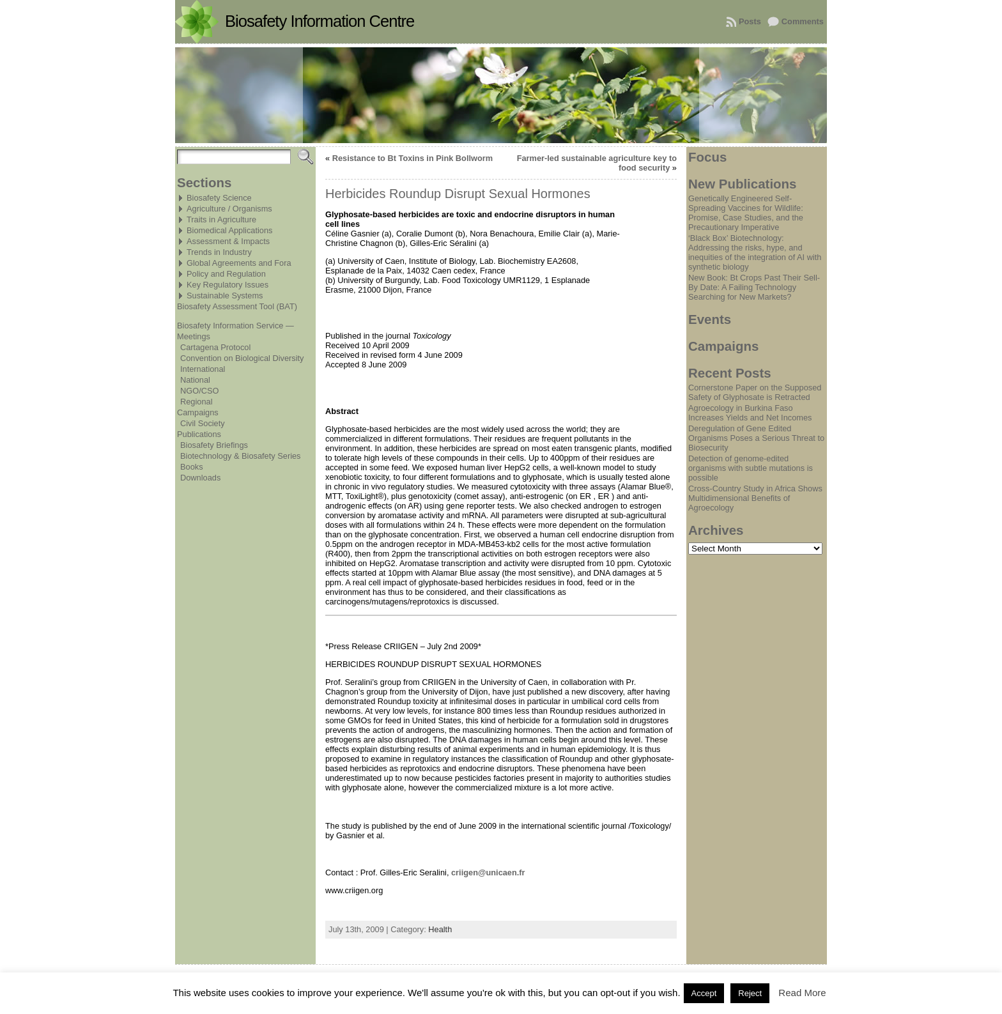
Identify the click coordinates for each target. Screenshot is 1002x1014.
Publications (199, 434)
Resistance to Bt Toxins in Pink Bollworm (412, 158)
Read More (802, 992)
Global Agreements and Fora (239, 263)
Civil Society (202, 423)
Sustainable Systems (225, 295)
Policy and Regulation (226, 274)
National (195, 380)
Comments (803, 21)
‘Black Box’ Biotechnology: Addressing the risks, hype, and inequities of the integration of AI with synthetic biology (754, 252)
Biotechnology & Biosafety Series (240, 456)
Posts (750, 21)
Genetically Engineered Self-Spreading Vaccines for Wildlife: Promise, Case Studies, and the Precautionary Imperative (745, 213)
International (202, 369)
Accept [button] (704, 993)
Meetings (193, 336)
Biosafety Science (219, 198)
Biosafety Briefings (214, 445)
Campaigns (198, 412)
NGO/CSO (199, 391)
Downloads (200, 477)
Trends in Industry (219, 252)
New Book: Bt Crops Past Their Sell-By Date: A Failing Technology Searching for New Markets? (754, 287)
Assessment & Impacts (228, 241)
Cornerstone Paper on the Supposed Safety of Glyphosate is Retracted (754, 392)
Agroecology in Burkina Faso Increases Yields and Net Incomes (750, 412)
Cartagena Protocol (215, 347)
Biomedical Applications (229, 230)
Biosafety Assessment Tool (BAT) (237, 306)
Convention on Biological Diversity (242, 358)
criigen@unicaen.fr (488, 872)
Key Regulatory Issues (227, 284)
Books (191, 467)
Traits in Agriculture (221, 219)
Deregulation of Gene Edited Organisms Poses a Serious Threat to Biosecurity (756, 438)
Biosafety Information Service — (235, 325)
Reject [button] (750, 993)
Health (440, 929)
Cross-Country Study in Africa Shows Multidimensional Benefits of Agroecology (755, 498)
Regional (196, 401)
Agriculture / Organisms (229, 208)
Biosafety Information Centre (319, 21)
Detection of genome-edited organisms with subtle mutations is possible (750, 468)
